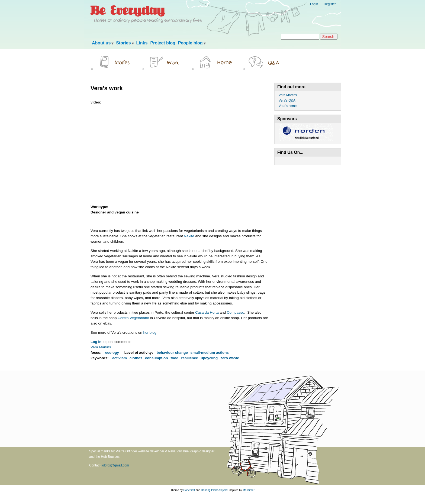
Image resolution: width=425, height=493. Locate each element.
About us (101, 43)
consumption (156, 358)
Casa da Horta (207, 312)
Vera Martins (101, 347)
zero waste (229, 358)
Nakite (189, 236)
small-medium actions (210, 353)
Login (314, 4)
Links (142, 43)
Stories (123, 43)
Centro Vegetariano (133, 318)
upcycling (209, 358)
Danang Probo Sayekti (214, 490)
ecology (112, 353)
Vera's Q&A (287, 100)
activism (119, 358)
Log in (96, 342)
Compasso (235, 312)
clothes (136, 358)
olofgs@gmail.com (115, 465)
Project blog (162, 43)
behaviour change (172, 353)
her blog (150, 332)
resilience (189, 358)
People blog (190, 43)
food (174, 358)
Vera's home (288, 106)
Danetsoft (189, 490)
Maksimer (248, 490)
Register (330, 4)
